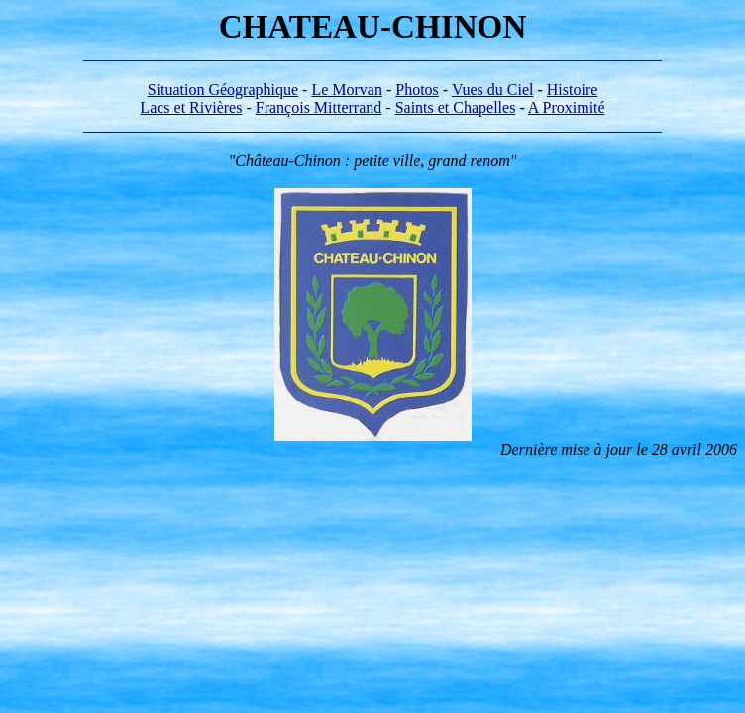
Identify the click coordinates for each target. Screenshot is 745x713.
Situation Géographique (223, 89)
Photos (417, 89)
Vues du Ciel (493, 89)
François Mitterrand (319, 107)
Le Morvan (346, 89)
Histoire (572, 89)
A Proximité (566, 107)
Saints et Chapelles (455, 107)
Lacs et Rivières (191, 107)
